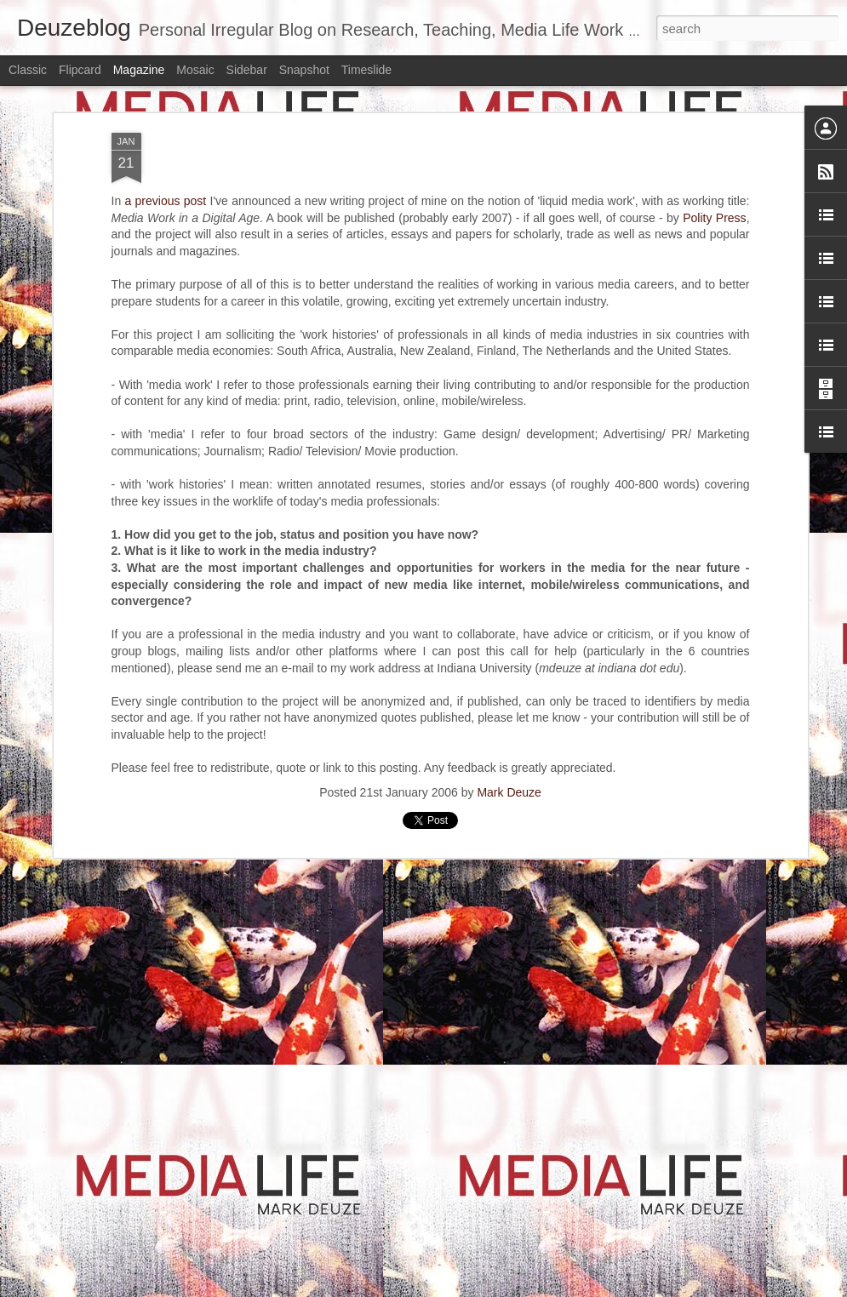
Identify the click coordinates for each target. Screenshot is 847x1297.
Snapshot (304, 70)
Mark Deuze (509, 791)
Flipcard (80, 70)
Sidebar (246, 70)
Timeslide (366, 70)
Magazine (139, 70)
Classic (28, 70)
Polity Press (714, 217)
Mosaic (195, 70)
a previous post (165, 200)
